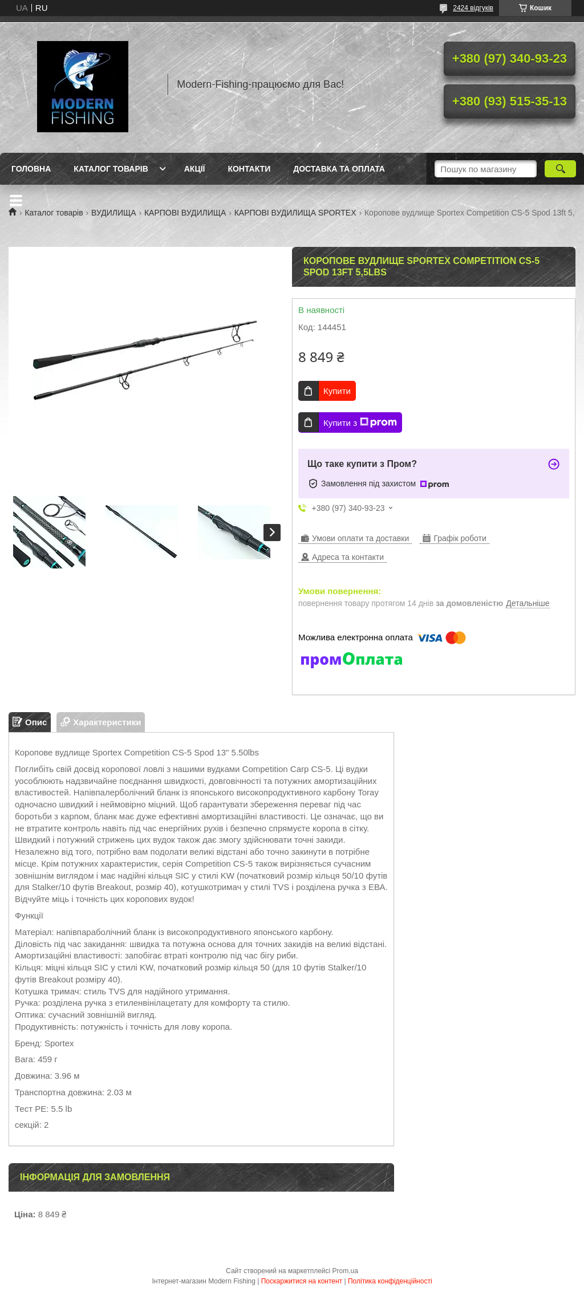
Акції (194, 168)
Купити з (360, 422)
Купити (337, 391)
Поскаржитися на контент (301, 1281)
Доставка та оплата (339, 168)
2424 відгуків (473, 8)
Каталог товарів (111, 168)
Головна (31, 168)
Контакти (249, 168)
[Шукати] (560, 168)
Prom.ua (345, 1271)
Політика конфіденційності (390, 1281)
